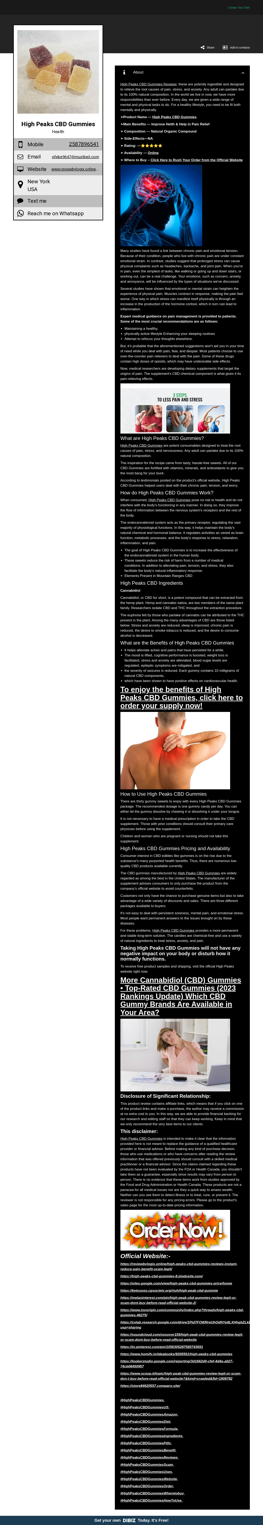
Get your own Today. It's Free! (132, 1520)
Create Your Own (239, 7)
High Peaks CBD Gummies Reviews (148, 84)
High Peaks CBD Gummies (141, 446)
